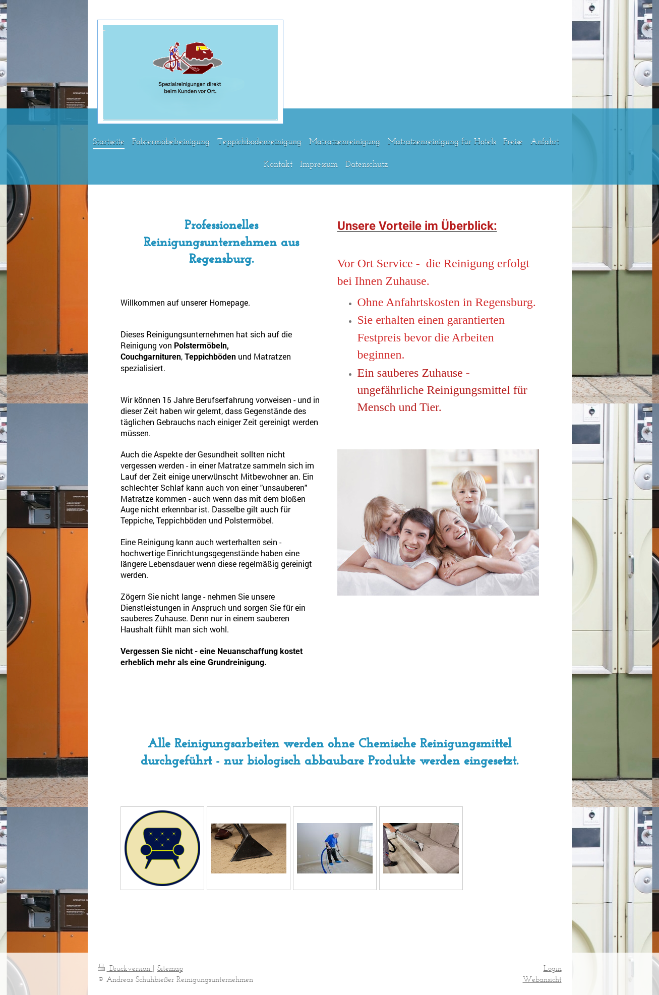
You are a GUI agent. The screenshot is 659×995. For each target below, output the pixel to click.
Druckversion (125, 968)
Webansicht (542, 979)
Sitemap (170, 968)
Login (553, 968)
